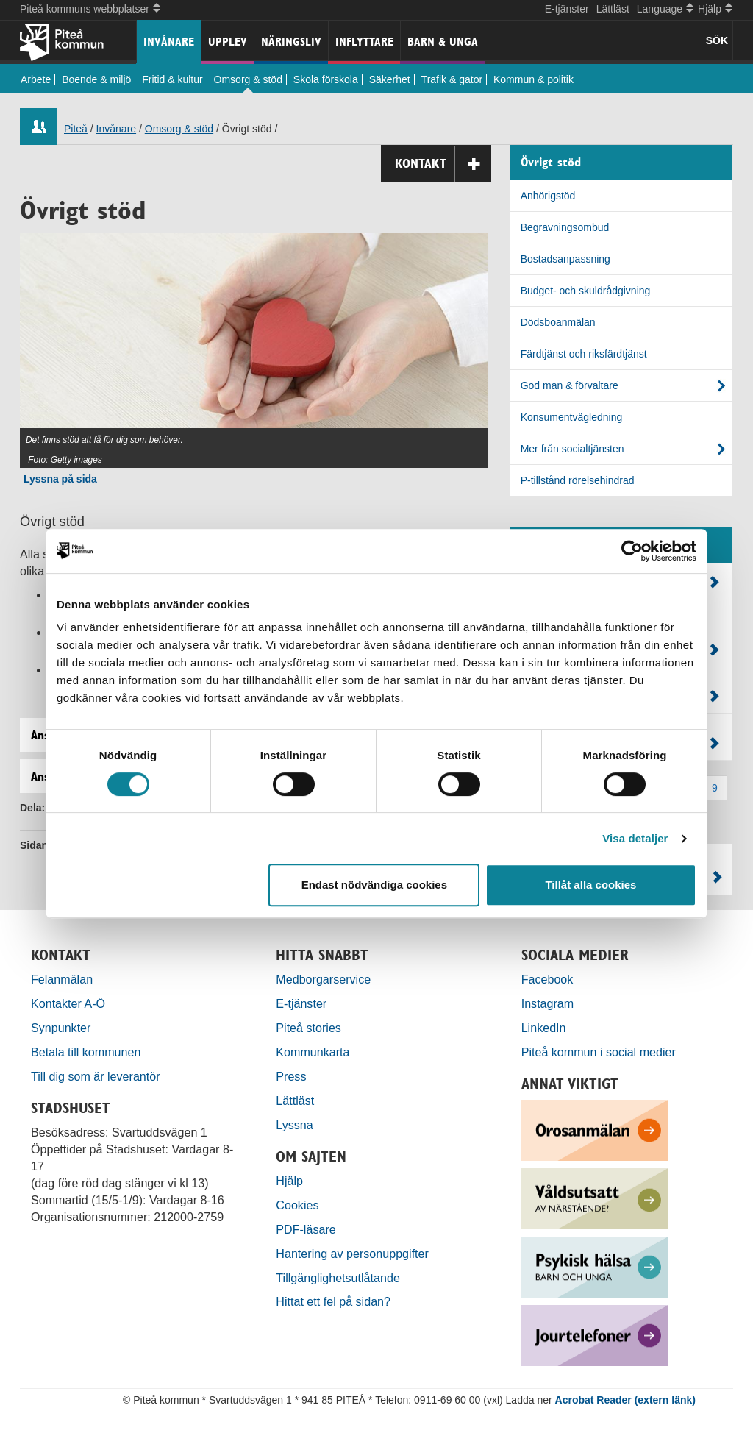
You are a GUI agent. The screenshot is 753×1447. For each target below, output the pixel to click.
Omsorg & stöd (248, 79)
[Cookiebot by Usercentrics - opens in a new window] (632, 551)
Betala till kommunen (85, 1052)
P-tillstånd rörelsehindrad (578, 480)
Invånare (168, 42)
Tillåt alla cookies (590, 884)
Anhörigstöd (548, 196)
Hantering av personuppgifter (352, 1253)
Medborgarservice (323, 979)
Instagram (547, 1003)
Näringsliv (291, 42)
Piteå (76, 129)
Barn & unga (442, 42)
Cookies (297, 1205)
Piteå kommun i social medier (598, 1052)
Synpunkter (60, 1027)
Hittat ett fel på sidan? (333, 1301)
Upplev (227, 42)
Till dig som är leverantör (97, 1076)
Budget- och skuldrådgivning (586, 290)
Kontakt (443, 164)
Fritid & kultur (172, 79)
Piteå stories (308, 1027)
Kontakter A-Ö (68, 1003)
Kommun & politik (533, 79)
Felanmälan (62, 979)
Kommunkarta (312, 1052)
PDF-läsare (305, 1229)
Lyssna (294, 1124)
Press (291, 1076)
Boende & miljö (96, 79)
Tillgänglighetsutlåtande (338, 1277)
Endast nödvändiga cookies (374, 884)
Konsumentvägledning (572, 417)
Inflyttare (364, 42)
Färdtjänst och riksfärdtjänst (584, 354)
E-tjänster (567, 9)
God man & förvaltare (569, 385)
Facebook (547, 979)
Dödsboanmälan (558, 322)
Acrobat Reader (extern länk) (625, 1400)
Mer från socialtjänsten (572, 449)
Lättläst (612, 9)
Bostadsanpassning (565, 259)
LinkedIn (543, 1027)
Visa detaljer (635, 838)
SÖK (717, 40)
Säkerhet (389, 79)
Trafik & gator (452, 79)
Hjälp (289, 1180)
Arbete (36, 79)
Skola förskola (325, 79)
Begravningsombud (565, 227)
